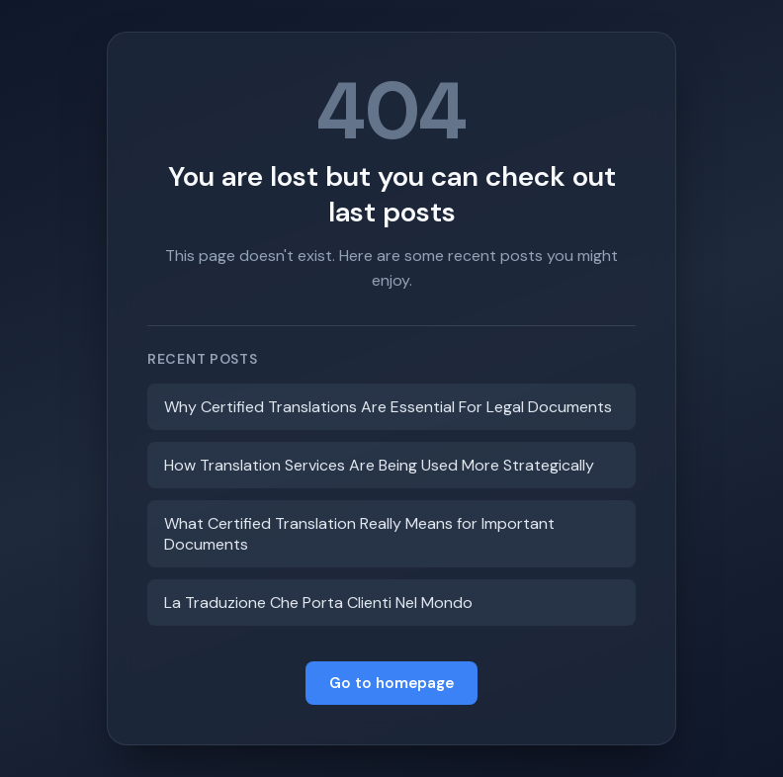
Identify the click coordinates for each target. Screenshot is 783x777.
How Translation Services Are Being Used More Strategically (379, 465)
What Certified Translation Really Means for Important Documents (359, 534)
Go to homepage (391, 683)
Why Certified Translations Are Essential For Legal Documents (388, 406)
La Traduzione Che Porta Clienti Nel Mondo (318, 602)
